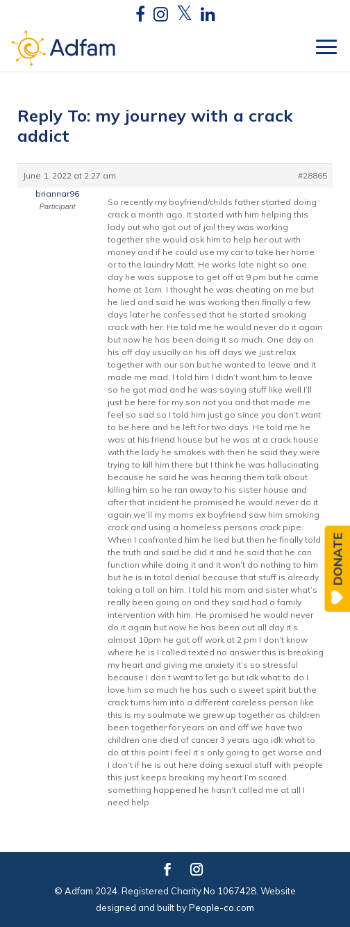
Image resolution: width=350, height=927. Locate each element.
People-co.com (221, 907)
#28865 (312, 175)
